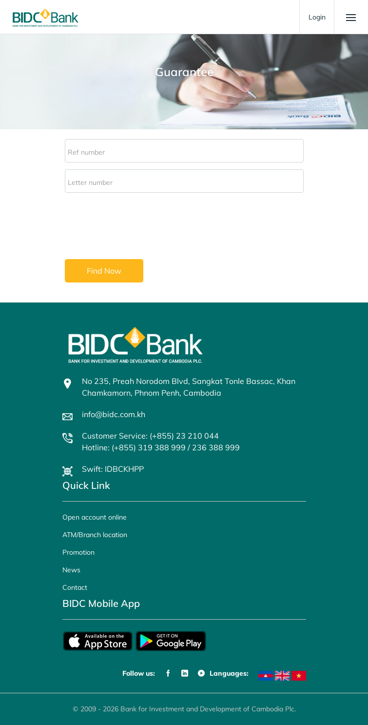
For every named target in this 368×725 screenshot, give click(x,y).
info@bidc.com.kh (113, 414)
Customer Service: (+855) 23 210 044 (150, 436)
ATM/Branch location (94, 534)
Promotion (78, 552)
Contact (74, 587)
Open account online (94, 517)
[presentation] (139, 223)
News (71, 569)
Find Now (104, 271)
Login (317, 17)
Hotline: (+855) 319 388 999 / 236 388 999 (161, 447)
